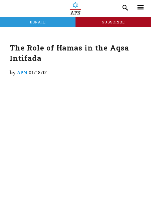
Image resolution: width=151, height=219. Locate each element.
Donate (38, 21)
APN (22, 72)
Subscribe (113, 21)
